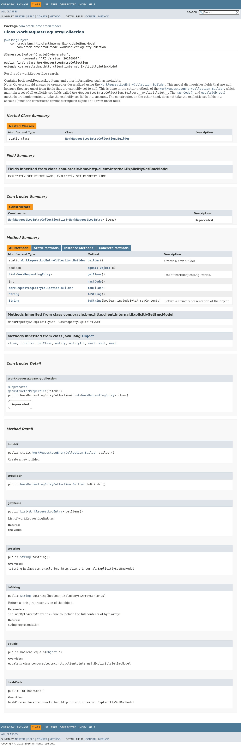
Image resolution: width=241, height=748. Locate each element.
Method (55, 16)
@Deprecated (17, 387)
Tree (54, 4)
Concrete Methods (114, 248)
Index (83, 4)
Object (105, 267)
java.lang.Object (16, 40)
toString (95, 294)
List (63, 219)
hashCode (95, 281)
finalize (27, 343)
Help (92, 4)
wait (91, 343)
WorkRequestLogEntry (85, 219)
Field (30, 16)
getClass (45, 343)
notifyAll (77, 343)
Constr (42, 16)
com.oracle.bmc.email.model (40, 26)
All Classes (9, 11)
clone (12, 343)
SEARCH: (192, 12)
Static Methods (46, 248)
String (14, 294)
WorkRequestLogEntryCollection (33, 219)
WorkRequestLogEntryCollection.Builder (97, 138)
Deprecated (68, 4)
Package (22, 4)
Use (45, 4)
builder (94, 260)
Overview (7, 4)
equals (93, 267)
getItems (95, 274)
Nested (20, 16)
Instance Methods (78, 248)
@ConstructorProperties (27, 391)
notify (60, 343)
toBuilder (95, 288)
